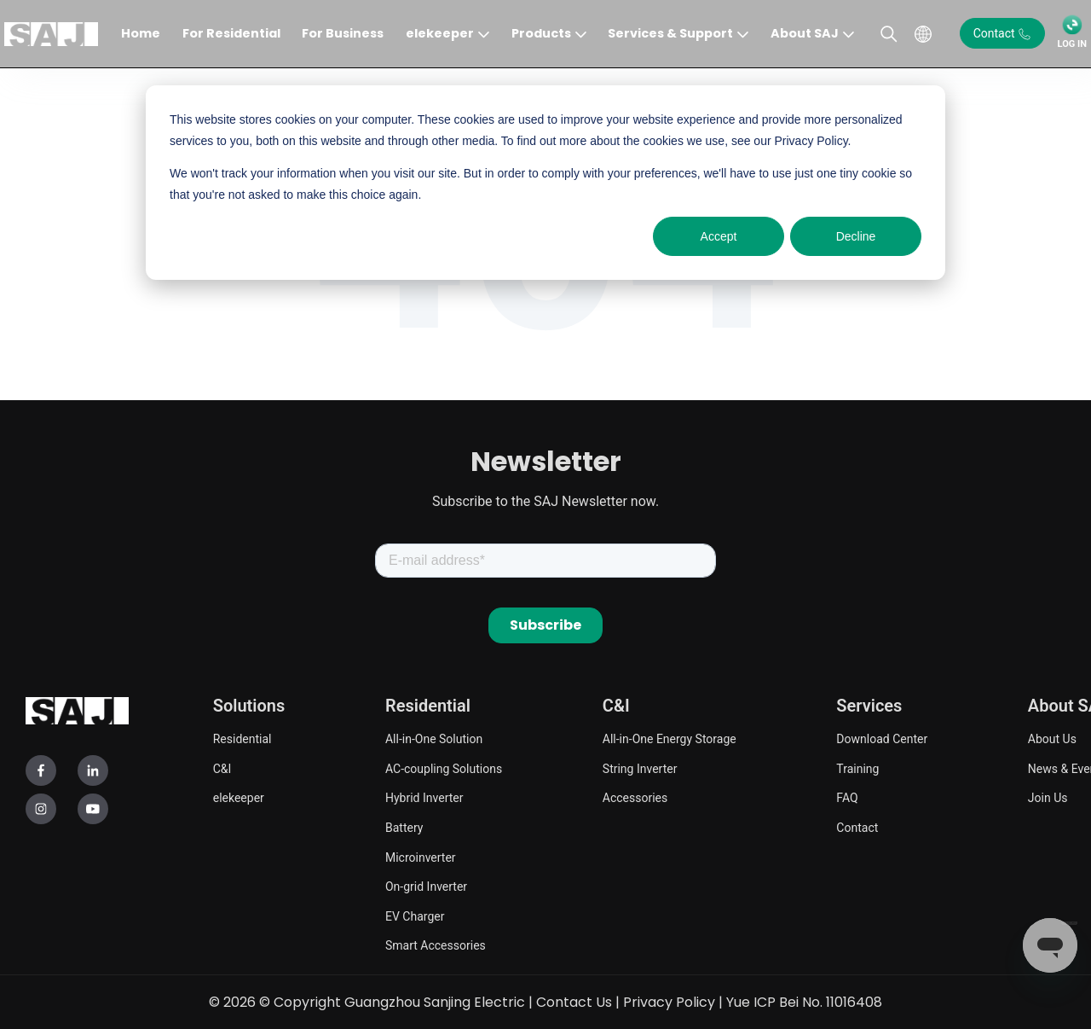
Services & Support (670, 33)
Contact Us (574, 1001)
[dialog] (545, 182)
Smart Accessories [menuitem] (435, 944)
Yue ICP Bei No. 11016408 (804, 1001)
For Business (343, 33)
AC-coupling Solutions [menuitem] (443, 768)
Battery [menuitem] (404, 827)
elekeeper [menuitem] (238, 797)
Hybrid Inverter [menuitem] (424, 797)
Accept (719, 236)
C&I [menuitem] (222, 768)
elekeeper (440, 33)
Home (140, 33)
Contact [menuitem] (857, 827)
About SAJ (805, 33)
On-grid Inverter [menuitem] (426, 885)
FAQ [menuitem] (846, 797)
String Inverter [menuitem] (640, 768)
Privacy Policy (669, 1001)
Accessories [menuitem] (635, 797)
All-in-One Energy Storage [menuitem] (669, 738)
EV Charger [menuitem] (414, 915)
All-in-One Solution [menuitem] (433, 738)
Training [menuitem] (857, 768)
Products (541, 33)
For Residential (231, 33)
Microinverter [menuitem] (420, 856)
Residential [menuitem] (242, 738)
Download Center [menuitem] (881, 738)
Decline (856, 236)
